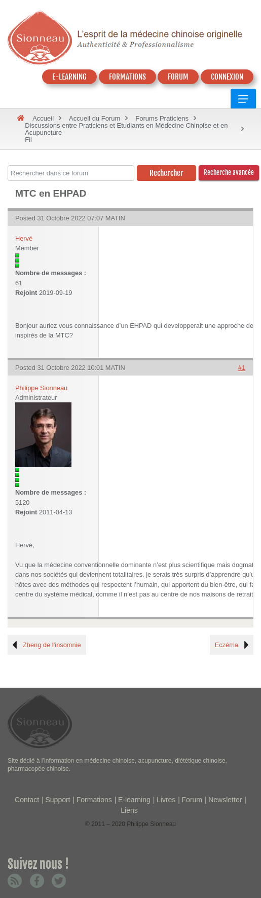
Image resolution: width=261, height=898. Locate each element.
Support (57, 800)
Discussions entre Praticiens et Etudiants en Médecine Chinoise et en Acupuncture (126, 129)
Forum (192, 800)
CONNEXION (227, 77)
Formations (94, 800)
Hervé (23, 238)
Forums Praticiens (162, 118)
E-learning (134, 800)
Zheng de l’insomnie (52, 645)
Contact (27, 800)
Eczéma (226, 645)
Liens (129, 810)
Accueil (43, 118)
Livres (166, 800)
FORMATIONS (127, 77)
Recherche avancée (229, 172)
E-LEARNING (69, 77)
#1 (241, 367)
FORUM (178, 77)
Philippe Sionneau (41, 388)
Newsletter (225, 800)
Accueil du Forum (94, 118)
